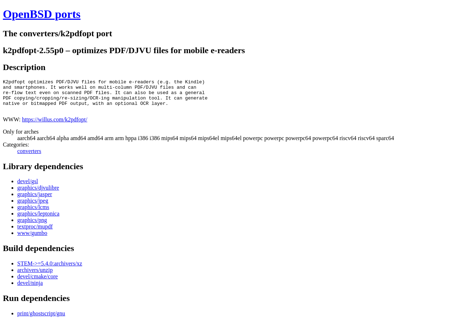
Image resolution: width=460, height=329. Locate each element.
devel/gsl (27, 188)
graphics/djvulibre (38, 194)
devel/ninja (30, 289)
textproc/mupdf (35, 233)
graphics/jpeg (32, 207)
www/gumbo (32, 239)
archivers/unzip (35, 276)
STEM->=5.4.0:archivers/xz (49, 270)
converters (29, 157)
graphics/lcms (33, 213)
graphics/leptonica (38, 220)
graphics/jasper (34, 201)
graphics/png (32, 226)
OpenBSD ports (41, 14)
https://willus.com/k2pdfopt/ (54, 126)
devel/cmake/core (37, 283)
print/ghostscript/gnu (41, 320)
